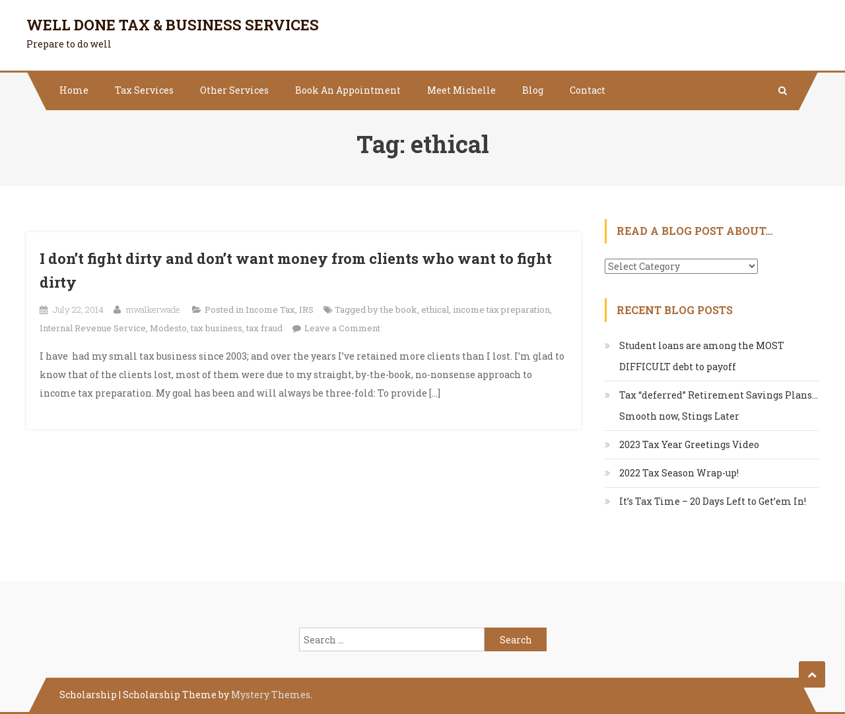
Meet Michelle (461, 90)
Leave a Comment (342, 328)
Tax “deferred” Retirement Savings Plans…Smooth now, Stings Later (718, 405)
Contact (587, 90)
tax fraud (264, 328)
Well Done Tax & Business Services (172, 24)
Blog (532, 90)
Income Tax (270, 309)
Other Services (234, 90)
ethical (435, 309)
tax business (216, 328)
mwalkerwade (153, 309)
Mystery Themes (270, 694)
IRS (306, 309)
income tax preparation (501, 309)
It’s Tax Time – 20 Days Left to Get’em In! (712, 501)
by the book (392, 309)
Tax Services (144, 90)
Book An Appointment (348, 90)
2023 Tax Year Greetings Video (689, 444)
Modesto (168, 328)
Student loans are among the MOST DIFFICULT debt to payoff (701, 356)
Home (73, 90)
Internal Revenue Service (93, 328)
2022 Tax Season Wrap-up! (679, 473)
